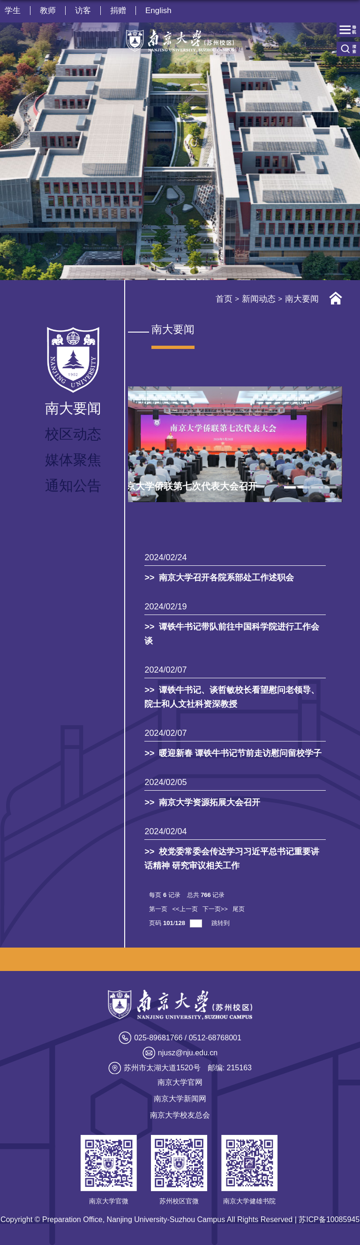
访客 (83, 10)
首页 (224, 299)
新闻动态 (259, 299)
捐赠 (118, 10)
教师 (48, 10)
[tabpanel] (223, 444)
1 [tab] (290, 487)
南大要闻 (302, 299)
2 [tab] (303, 487)
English (158, 10)
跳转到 (221, 922)
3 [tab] (317, 487)
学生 (13, 10)
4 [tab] (331, 487)
